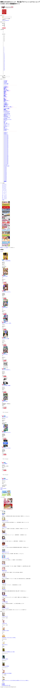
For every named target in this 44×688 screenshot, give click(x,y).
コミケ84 (5, 177)
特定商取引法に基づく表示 (6, 685)
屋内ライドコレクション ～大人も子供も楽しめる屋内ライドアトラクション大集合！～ (15, 680)
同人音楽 (5, 130)
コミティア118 (6, 147)
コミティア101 (6, 163)
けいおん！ (5, 120)
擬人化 (5, 121)
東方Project (5, 126)
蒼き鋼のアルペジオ (5, 520)
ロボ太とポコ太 (4, 623)
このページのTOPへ (3, 488)
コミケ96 (5, 166)
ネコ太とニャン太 (5, 616)
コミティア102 (6, 162)
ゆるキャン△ (4, 539)
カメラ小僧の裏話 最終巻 (6, 385)
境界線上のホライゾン (7, 115)
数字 (3, 199)
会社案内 (3, 683)
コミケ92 (5, 170)
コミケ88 (5, 174)
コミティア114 (6, 151)
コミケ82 (5, 179)
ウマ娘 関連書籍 (4, 595)
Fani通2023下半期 (4, 401)
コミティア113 (6, 152)
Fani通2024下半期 (4, 307)
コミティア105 (6, 159)
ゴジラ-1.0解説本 (4, 463)
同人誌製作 (5, 118)
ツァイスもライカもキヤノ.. (6, 291)
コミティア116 (6, 149)
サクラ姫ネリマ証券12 (5, 630)
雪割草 (3, 514)
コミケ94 (5, 168)
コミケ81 (5, 180)
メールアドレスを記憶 (6, 18)
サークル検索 (6, 247)
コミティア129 (6, 137)
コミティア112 (6, 153)
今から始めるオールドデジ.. (6, 432)
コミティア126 (6, 140)
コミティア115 (6, 150)
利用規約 (3, 684)
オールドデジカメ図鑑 (5, 338)
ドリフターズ (4, 583)
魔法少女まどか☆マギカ (7, 119)
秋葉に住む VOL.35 (5, 479)
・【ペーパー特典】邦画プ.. (6, 260)
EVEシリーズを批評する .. (6, 369)
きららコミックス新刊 (5, 558)
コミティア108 (6, 156)
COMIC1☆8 (5, 132)
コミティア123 (6, 143)
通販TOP (1, 247)
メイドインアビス (5, 545)
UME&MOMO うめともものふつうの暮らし (9, 637)
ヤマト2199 (4, 564)
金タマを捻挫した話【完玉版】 (7, 673)
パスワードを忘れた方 (5, 20)
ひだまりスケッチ (6, 125)
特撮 (4, 127)
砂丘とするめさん (5, 644)
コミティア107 (6, 157)
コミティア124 (6, 142)
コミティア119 (6, 146)
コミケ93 (5, 169)
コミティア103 (6, 161)
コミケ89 (5, 173)
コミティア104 (6, 160)
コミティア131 (6, 135)
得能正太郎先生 (4, 570)
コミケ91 (5, 171)
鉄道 (4, 122)
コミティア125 (6, 141)
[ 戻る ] (1, 489)
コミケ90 (5, 172)
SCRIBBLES (4, 589)
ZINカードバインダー (5, 608)
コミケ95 (5, 167)
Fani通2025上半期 (4, 276)
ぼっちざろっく (4, 533)
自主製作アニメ (6, 129)
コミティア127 (6, 139)
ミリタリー (5, 103)
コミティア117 (6, 148)
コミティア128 (6, 138)
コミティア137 (6, 84)
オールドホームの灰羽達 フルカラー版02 (8, 651)
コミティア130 (6, 136)
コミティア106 (6, 158)
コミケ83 (5, 178)
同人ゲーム (5, 128)
